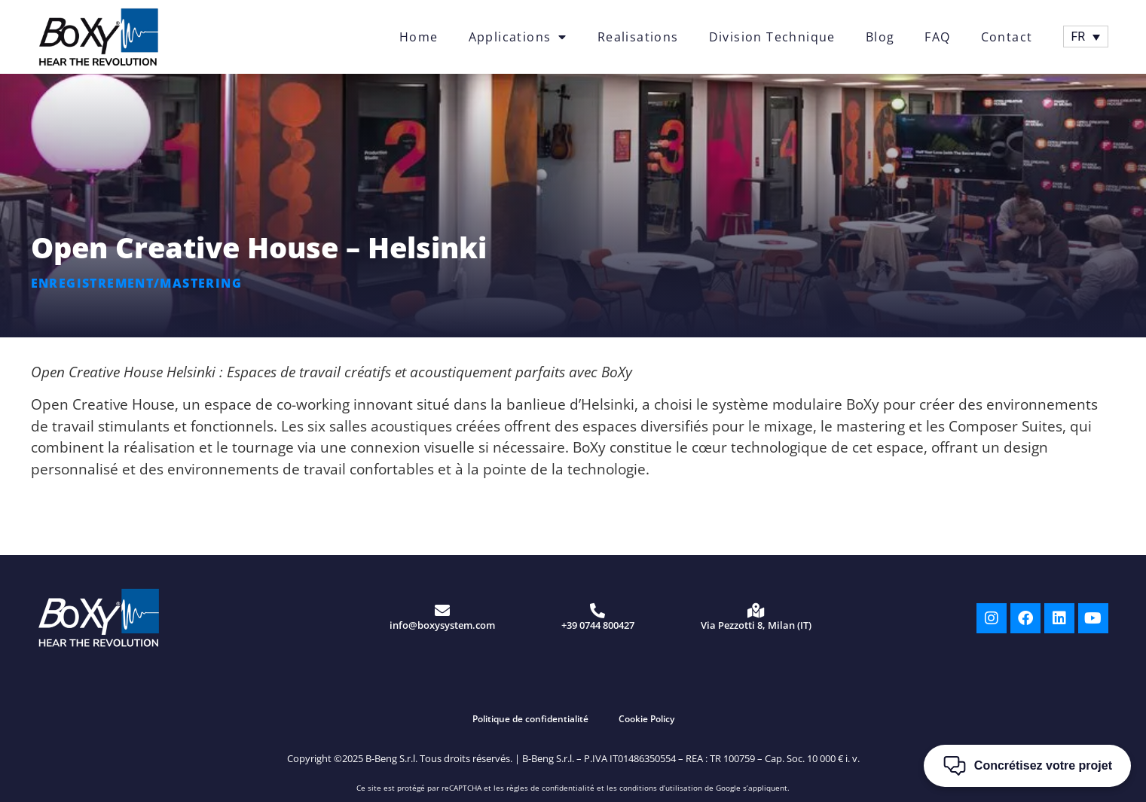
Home (419, 37)
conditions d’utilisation (660, 787)
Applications (518, 36)
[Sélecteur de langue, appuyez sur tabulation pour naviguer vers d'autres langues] (1085, 36)
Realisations (638, 37)
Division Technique (772, 37)
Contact (1007, 37)
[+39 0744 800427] (597, 610)
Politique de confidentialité (530, 718)
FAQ (937, 37)
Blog (880, 37)
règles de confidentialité (550, 787)
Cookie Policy (646, 718)
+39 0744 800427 (597, 625)
